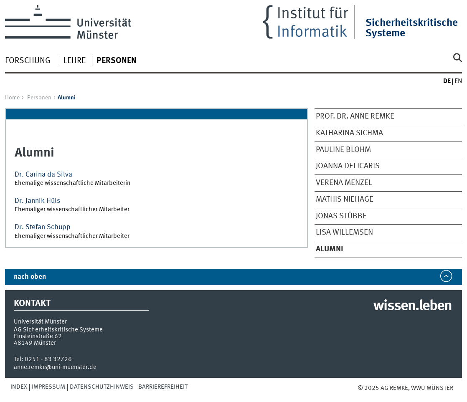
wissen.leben (412, 306)
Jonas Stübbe (341, 216)
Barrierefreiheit (163, 387)
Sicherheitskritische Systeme (411, 28)
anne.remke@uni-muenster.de (55, 367)
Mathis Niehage (344, 199)
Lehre (74, 61)
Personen (39, 98)
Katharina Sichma (349, 133)
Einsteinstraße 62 (38, 336)
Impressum (48, 387)
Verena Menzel (344, 183)
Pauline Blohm (343, 150)
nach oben (30, 277)
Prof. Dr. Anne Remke (355, 116)
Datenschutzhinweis (102, 387)
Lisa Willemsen (344, 232)
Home (12, 98)
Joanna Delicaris (348, 166)
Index (18, 387)
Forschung (28, 61)
